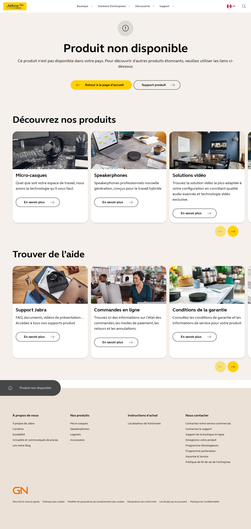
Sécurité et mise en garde (26, 501)
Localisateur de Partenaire (144, 423)
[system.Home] (10, 388)
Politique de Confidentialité (204, 501)
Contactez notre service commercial (208, 423)
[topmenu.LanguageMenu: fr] (231, 6)
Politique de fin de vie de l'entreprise (208, 462)
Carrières (18, 429)
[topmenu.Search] (244, 6)
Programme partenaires (201, 451)
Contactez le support (199, 429)
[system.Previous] (220, 231)
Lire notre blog (22, 445)
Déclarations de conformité (141, 501)
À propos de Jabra (24, 423)
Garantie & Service (197, 456)
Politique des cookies (54, 501)
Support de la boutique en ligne (205, 434)
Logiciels (75, 434)
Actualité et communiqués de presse (35, 440)
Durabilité (19, 434)
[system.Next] (232, 231)
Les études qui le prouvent (173, 501)
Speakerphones (79, 429)
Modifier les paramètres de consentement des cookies (96, 501)
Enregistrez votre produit (201, 440)
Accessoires (77, 440)
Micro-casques (79, 423)
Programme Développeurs (202, 445)
